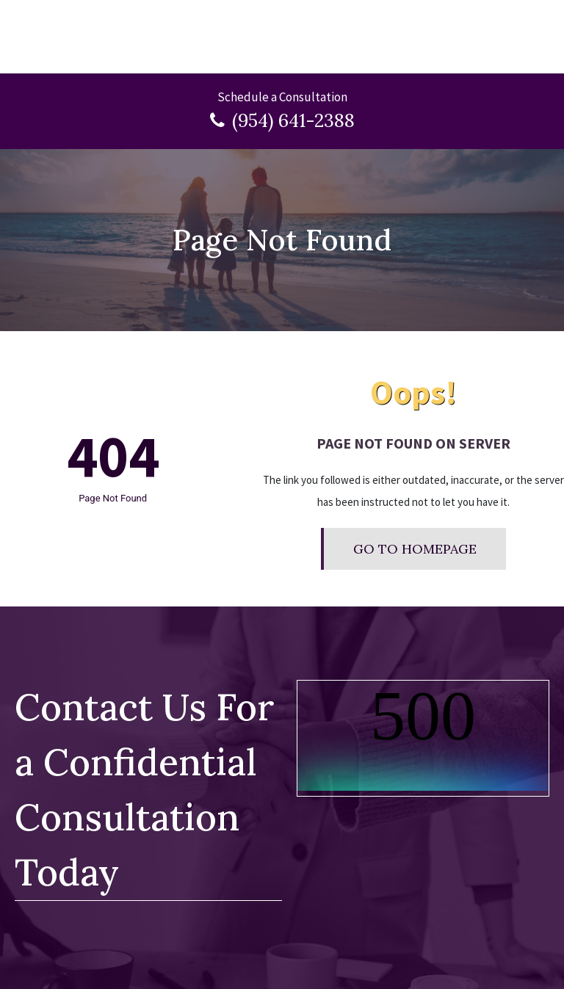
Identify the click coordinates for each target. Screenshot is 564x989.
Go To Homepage (415, 548)
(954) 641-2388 (293, 120)
